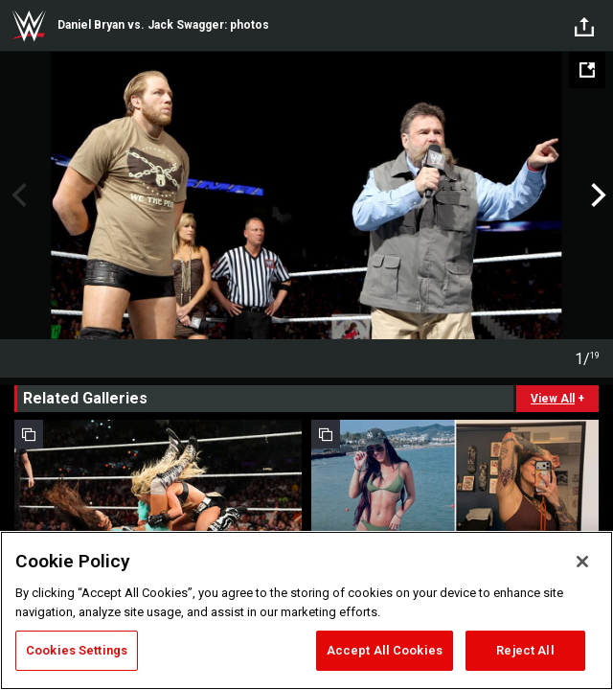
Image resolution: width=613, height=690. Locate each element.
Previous (17, 195)
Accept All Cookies (385, 650)
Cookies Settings (76, 650)
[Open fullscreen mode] (587, 70)
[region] (306, 610)
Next (596, 195)
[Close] (582, 561)
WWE (28, 26)
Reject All (525, 650)
